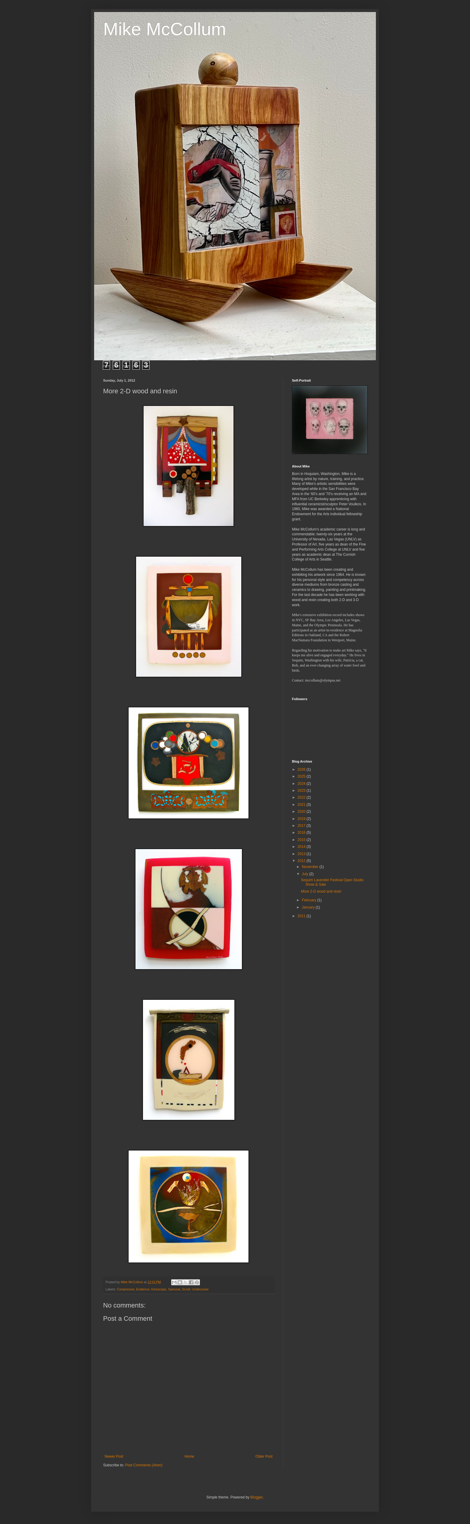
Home (189, 1456)
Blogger (256, 1497)
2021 (302, 805)
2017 (302, 826)
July (305, 874)
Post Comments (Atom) (143, 1465)
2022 (302, 797)
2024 (302, 784)
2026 (302, 769)
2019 (302, 819)
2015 (302, 840)
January (309, 907)
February (309, 900)
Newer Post (114, 1456)
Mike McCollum (164, 29)
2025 (302, 776)
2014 (302, 847)
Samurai (174, 1289)
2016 (302, 832)
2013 (302, 854)
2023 (302, 790)
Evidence (142, 1289)
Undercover (200, 1289)
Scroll (186, 1289)
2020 (302, 811)
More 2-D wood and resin (321, 891)
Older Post (263, 1456)
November (311, 867)
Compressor (125, 1289)
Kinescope (158, 1289)
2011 (302, 916)
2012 (302, 861)
